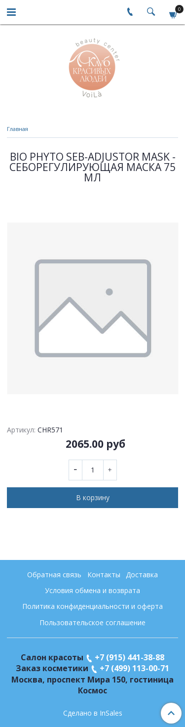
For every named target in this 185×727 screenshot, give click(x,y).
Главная (17, 128)
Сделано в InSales (92, 713)
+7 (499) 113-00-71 (134, 668)
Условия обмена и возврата (92, 590)
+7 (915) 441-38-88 (129, 657)
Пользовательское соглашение (92, 622)
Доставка (142, 574)
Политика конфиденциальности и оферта (92, 606)
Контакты (103, 574)
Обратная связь (54, 574)
